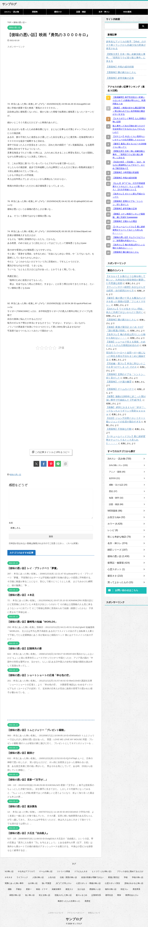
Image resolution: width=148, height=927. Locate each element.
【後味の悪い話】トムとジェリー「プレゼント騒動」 (33, 729)
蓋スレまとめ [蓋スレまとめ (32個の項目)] (81, 894)
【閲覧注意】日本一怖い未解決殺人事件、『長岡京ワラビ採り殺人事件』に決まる (125, 56)
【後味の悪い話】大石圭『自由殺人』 (25, 832)
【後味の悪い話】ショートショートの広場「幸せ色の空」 (35, 674)
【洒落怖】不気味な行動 (117, 415)
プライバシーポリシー (75, 913)
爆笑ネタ (58, 12)
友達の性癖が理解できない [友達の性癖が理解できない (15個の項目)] (92, 877)
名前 (11, 522)
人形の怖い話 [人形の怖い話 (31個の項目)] (38, 877)
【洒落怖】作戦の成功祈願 (118, 63)
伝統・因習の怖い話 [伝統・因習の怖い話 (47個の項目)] (68, 877)
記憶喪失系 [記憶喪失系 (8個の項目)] (96, 894)
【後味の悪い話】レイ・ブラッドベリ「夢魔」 (30, 567)
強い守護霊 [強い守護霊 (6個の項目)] (46, 882)
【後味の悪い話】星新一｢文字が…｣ (24, 779)
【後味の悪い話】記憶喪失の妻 (22, 648)
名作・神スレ (104, 12)
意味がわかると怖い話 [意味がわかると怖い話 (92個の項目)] (133, 882)
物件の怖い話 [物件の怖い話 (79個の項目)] (110, 888)
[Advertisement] (31, 69)
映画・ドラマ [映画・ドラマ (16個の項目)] (41, 888)
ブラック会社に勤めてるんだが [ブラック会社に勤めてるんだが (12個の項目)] (130, 871)
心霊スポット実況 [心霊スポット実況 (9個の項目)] (112, 882)
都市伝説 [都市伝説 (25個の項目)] (109, 894)
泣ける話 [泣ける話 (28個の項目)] (81, 888)
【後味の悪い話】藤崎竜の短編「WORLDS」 (29, 621)
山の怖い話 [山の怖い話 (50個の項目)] (32, 882)
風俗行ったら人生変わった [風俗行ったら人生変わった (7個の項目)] (69, 900)
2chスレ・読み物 (11, 12)
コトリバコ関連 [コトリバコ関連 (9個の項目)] (63, 871)
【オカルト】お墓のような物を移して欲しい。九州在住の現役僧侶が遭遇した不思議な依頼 (126, 276)
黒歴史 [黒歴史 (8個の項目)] (87, 900)
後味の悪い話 (15, 474)
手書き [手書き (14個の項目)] (19, 888)
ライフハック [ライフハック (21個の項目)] (22, 877)
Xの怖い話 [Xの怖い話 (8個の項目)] (9, 871)
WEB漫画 (127, 12)
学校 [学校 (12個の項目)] (126, 877)
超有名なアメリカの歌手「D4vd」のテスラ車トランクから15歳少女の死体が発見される (125, 45)
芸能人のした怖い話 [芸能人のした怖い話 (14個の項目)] (63, 894)
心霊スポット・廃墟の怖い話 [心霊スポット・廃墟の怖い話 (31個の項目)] (88, 882)
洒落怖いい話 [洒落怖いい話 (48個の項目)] (95, 888)
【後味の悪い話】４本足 (19, 594)
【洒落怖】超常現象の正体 (118, 74)
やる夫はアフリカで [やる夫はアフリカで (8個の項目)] (26, 871)
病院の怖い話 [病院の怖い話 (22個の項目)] (15, 894)
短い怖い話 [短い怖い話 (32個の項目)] (30, 894)
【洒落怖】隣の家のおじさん (119, 69)
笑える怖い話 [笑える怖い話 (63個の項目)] (44, 894)
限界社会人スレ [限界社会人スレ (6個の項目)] (132, 894)
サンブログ (9, 4)
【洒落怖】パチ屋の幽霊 (117, 371)
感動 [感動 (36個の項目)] (10, 888)
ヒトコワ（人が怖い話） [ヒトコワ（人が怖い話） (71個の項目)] (102, 871)
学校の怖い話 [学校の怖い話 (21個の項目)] (137, 877)
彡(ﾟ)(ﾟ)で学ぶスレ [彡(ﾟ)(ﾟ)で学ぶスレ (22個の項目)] (64, 882)
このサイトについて (55, 913)
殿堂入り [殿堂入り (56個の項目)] (69, 888)
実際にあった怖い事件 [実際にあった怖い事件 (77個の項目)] (14, 882)
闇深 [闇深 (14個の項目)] (119, 894)
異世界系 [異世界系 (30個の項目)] (136, 888)
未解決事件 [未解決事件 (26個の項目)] (56, 888)
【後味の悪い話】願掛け (19, 752)
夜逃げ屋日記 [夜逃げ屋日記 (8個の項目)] (113, 877)
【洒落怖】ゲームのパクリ (118, 375)
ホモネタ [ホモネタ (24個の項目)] (8, 877)
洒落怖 (35, 12)
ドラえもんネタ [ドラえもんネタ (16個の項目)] (80, 871)
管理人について (94, 913)
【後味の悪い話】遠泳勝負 (20, 806)
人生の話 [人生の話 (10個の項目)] (52, 877)
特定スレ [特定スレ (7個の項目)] (124, 888)
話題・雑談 (81, 12)
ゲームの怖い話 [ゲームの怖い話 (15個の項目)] (45, 871)
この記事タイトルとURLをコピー (51, 452)
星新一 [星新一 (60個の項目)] (29, 888)
